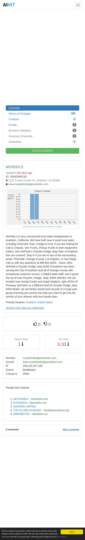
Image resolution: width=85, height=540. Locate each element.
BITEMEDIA (20, 402)
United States (45, 302)
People (42, 124)
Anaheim (31, 302)
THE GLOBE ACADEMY (27, 410)
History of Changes (42, 113)
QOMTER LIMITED (24, 406)
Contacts (42, 119)
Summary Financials (42, 136)
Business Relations (42, 130)
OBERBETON (21, 413)
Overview (14, 107)
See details (62, 537)
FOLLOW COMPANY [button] (42, 151)
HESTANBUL (21, 398)
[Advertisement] (42, 56)
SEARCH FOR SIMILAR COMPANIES (25, 308)
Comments (42, 141)
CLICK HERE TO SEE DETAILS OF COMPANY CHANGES (42, 227)
